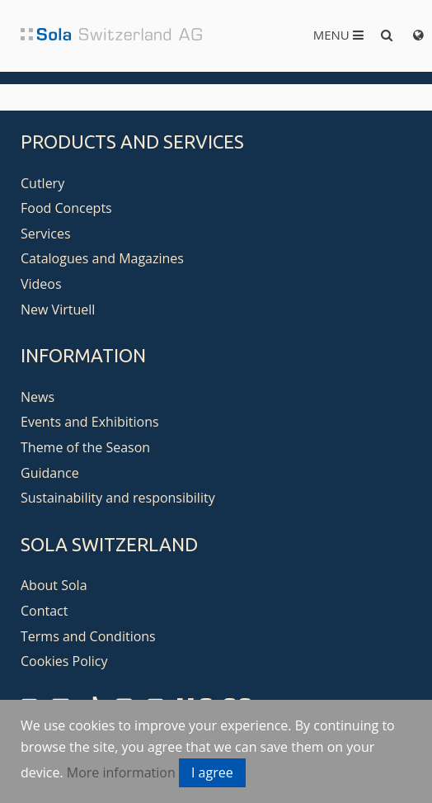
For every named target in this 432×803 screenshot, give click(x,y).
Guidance (50, 473)
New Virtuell (58, 309)
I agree (212, 772)
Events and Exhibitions (90, 422)
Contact (44, 611)
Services (46, 233)
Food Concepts (66, 208)
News (37, 397)
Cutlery (42, 183)
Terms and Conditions (88, 636)
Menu (338, 34)
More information (121, 772)
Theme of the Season (85, 447)
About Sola (54, 585)
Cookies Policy (64, 661)
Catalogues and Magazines (102, 258)
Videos (41, 284)
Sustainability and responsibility (118, 498)
